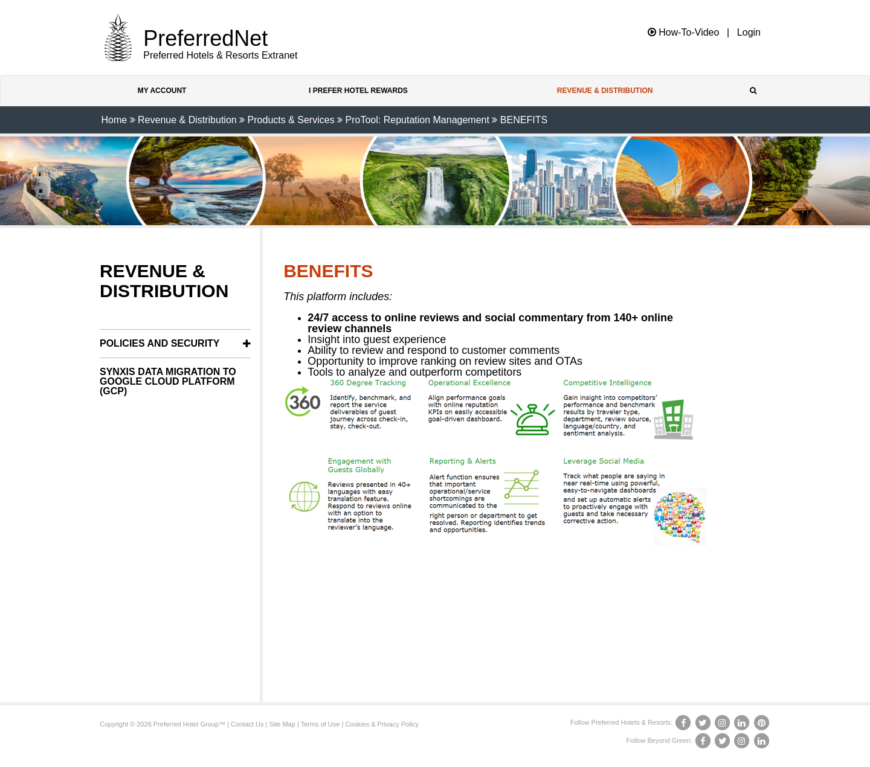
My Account (162, 90)
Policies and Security (160, 343)
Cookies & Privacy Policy (382, 724)
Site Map (282, 724)
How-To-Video (684, 32)
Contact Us (247, 724)
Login (749, 32)
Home (114, 120)
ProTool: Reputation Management (417, 120)
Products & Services (291, 120)
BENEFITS (523, 120)
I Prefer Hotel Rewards (358, 90)
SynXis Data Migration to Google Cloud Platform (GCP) (168, 381)
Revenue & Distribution (605, 90)
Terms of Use (320, 724)
